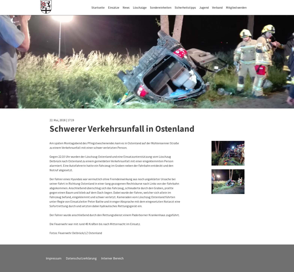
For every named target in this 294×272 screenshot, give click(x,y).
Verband (217, 7)
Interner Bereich (112, 258)
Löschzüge (140, 7)
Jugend (204, 7)
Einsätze (113, 7)
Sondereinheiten (160, 7)
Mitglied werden (236, 7)
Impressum (54, 258)
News (126, 7)
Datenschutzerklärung (81, 258)
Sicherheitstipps (185, 7)
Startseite (98, 7)
